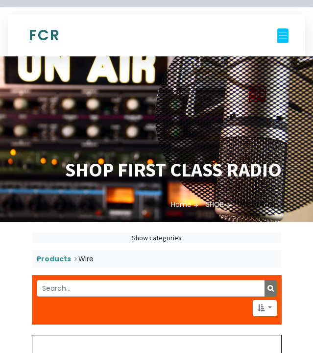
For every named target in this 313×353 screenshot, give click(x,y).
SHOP (215, 204)
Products (54, 259)
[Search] (271, 288)
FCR (44, 35)
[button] (265, 308)
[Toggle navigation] (283, 35)
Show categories (157, 237)
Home (181, 204)
